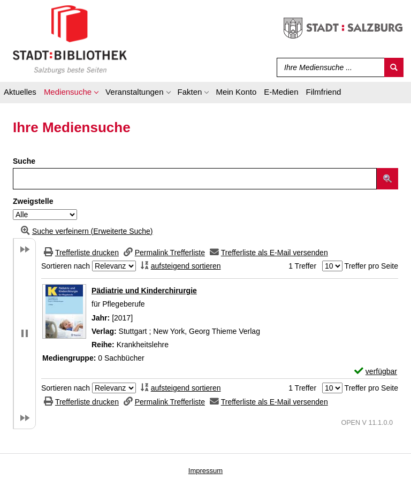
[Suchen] (394, 67)
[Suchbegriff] (328, 67)
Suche (24, 161)
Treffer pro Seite (371, 266)
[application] (71, 93)
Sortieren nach (65, 266)
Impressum (205, 471)
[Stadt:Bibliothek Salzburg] (70, 39)
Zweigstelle (33, 201)
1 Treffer (302, 266)
